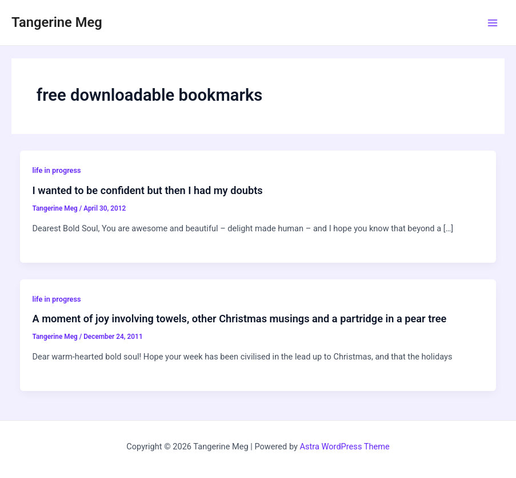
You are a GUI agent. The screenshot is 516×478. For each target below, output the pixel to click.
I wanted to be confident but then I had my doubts (147, 190)
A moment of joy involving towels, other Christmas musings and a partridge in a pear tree (239, 319)
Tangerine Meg (56, 22)
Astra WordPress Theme (345, 446)
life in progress (56, 170)
